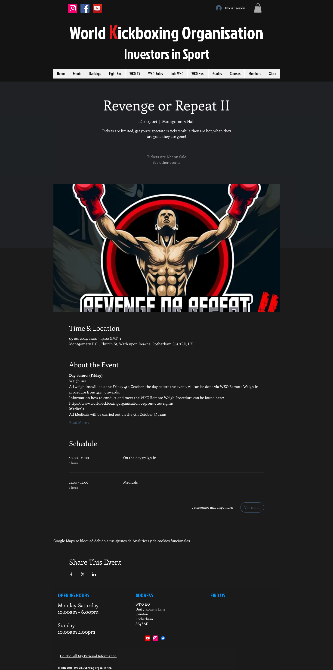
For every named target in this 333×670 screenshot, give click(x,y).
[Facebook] (163, 638)
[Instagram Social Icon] (72, 8)
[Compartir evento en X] (82, 574)
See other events (166, 162)
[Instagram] (155, 638)
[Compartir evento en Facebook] (71, 574)
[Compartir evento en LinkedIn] (94, 574)
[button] (258, 8)
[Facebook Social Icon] (84, 8)
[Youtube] (147, 638)
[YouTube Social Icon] (97, 8)
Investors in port (166, 53)
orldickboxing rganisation (166, 32)
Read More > (79, 422)
